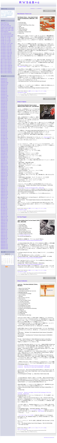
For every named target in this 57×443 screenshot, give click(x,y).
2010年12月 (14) (4, 147)
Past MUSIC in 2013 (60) (6, 46)
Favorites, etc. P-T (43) (5, 42)
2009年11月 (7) (4, 165)
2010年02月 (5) (4, 160)
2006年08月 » (40, 8)
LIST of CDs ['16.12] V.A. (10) (7, 34)
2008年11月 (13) (4, 182)
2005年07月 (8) (4, 239)
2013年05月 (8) (4, 107)
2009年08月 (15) (4, 169)
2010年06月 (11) (4, 156)
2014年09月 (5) (4, 88)
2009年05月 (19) (4, 173)
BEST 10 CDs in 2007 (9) (6, 68)
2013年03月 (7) (4, 110)
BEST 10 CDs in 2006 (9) (6, 69)
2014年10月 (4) (4, 87)
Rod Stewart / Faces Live (24, 13)
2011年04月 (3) (4, 141)
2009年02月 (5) (4, 178)
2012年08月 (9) (4, 120)
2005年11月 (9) (4, 234)
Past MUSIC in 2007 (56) (6, 55)
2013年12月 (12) (4, 100)
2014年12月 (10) (4, 84)
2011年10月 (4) (4, 134)
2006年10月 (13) (4, 219)
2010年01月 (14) (4, 162)
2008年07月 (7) (4, 188)
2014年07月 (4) (4, 90)
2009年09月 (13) (4, 167)
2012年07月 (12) (4, 122)
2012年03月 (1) (4, 128)
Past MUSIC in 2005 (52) (6, 58)
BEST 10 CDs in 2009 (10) (6, 65)
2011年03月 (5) (4, 142)
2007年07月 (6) (4, 206)
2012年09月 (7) (4, 119)
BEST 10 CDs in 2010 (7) (6, 64)
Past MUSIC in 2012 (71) (6, 47)
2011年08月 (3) (4, 135)
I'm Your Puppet (21, 217)
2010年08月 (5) (4, 153)
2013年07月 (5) (4, 104)
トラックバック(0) (42, 91)
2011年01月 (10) (4, 145)
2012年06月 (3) (4, 123)
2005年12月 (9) (4, 232)
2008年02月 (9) (4, 195)
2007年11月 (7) (4, 200)
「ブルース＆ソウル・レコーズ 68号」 (26, 415)
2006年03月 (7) (4, 228)
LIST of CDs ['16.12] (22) (6, 33)
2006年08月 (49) (4, 220)
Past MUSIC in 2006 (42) (6, 56)
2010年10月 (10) (4, 150)
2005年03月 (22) (4, 245)
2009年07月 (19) (4, 170)
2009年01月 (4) (4, 179)
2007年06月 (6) (4, 207)
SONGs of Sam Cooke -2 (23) (7, 30)
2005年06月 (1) (4, 241)
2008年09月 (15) (4, 185)
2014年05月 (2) (4, 93)
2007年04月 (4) (4, 210)
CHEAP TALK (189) (5, 24)
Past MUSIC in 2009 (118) (6, 52)
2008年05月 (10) (4, 191)
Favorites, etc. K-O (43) (6, 40)
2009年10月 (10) (4, 166)
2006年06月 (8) (4, 223)
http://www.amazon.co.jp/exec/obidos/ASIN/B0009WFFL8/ (30, 264)
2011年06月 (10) (4, 138)
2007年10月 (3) (4, 201)
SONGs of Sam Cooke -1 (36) (7, 28)
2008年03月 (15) (4, 194)
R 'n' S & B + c (29, 2)
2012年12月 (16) (4, 115)
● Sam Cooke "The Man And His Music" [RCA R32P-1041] (31, 187)
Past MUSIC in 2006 (22, 92)
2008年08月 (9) (4, 187)
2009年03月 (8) (4, 176)
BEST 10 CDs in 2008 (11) (6, 66)
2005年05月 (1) (4, 242)
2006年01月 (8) (4, 231)
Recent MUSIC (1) (4, 22)
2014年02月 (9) (4, 97)
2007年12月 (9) (4, 198)
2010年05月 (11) (4, 157)
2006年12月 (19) (4, 216)
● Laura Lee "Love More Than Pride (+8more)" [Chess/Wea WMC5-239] (34, 365)
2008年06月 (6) (4, 189)
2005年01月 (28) (4, 248)
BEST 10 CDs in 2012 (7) (6, 61)
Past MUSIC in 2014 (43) (6, 44)
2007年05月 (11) (4, 209)
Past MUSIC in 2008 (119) (6, 53)
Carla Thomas (41, 411)
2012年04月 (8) (4, 126)
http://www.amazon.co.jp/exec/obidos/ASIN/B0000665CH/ (30, 257)
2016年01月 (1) (4, 78)
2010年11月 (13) (4, 148)
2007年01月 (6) (4, 214)
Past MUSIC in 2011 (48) (6, 49)
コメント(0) (34, 91)
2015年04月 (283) (4, 82)
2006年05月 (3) (4, 225)
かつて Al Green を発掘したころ (37, 409)
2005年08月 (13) (4, 238)
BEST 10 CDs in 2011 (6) (6, 62)
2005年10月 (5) (4, 235)
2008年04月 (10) (4, 192)
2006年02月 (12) (4, 229)
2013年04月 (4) (4, 109)
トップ (36, 8)
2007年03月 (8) (4, 212)
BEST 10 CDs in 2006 (22, 429)
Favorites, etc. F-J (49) (5, 39)
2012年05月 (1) (4, 125)
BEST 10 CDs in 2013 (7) (6, 59)
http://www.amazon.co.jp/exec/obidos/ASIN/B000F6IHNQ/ (30, 240)
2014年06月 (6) (4, 91)
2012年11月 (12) (4, 116)
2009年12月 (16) (4, 163)
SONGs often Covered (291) (7, 36)
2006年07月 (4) (4, 222)
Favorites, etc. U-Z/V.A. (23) (7, 43)
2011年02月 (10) (4, 144)
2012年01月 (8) (4, 129)
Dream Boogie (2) (4, 31)
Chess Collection (22, 281)
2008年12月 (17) (4, 181)
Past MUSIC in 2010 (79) (6, 50)
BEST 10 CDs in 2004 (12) (6, 72)
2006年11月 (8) (4, 217)
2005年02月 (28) (4, 247)
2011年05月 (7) (4, 140)
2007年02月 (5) (4, 213)
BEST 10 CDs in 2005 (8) (6, 71)
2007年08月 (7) (4, 204)
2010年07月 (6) (4, 154)
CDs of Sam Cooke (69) (6, 25)
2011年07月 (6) (4, 137)
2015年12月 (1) (4, 79)
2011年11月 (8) (4, 132)
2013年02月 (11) (4, 112)
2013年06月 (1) (4, 106)
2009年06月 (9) (4, 172)
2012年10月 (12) (4, 118)
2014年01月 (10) (4, 98)
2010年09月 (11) (4, 151)
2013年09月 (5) (4, 103)
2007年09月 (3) (4, 203)
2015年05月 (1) (4, 81)
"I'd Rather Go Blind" (22, 66)
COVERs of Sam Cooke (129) (7, 27)
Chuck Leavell (47, 137)
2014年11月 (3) (4, 85)
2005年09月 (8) (4, 236)
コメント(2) (34, 427)
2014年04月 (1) (4, 94)
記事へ (29, 91)
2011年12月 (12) (4, 131)
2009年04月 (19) (4, 175)
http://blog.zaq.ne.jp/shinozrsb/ (49, 437)
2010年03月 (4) (4, 159)
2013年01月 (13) (4, 113)
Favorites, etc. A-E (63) (5, 37)
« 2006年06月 (32, 8)
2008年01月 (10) (4, 197)
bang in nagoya (21, 101)
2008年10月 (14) (4, 184)
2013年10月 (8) (4, 101)
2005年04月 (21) (4, 244)
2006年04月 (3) (4, 226)
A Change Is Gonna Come (24, 235)
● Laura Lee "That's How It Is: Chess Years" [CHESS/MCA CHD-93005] (34, 367)
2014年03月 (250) (4, 95)
